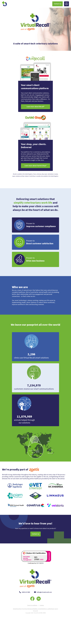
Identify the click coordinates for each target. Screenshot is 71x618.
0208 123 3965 (24, 592)
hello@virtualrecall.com (43, 592)
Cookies (42, 605)
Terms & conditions (32, 605)
